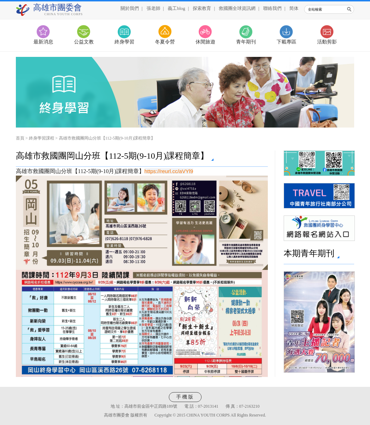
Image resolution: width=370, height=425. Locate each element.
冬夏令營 (165, 42)
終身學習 (124, 42)
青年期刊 (246, 42)
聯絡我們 (272, 8)
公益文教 (84, 42)
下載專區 (286, 42)
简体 (293, 8)
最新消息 (43, 42)
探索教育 (202, 8)
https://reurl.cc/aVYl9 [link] (168, 171)
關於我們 (130, 8)
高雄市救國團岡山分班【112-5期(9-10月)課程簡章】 (107, 138)
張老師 (153, 8)
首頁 (20, 138)
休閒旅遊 (205, 42)
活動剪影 (327, 42)
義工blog (176, 8)
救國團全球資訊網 (237, 8)
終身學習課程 (41, 138)
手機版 (185, 397)
